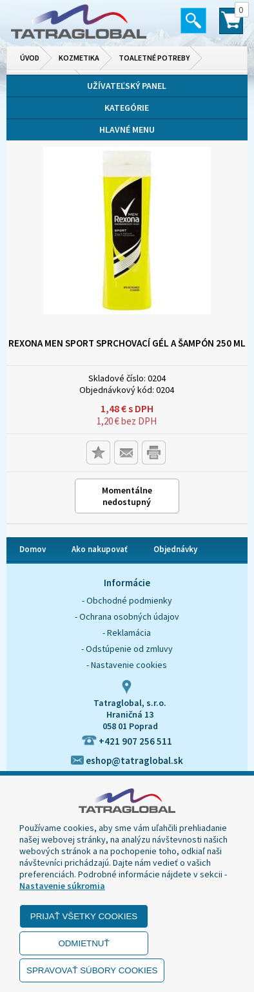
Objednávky (175, 549)
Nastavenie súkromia (62, 886)
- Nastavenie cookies (126, 665)
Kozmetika (79, 57)
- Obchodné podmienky (127, 600)
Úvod (29, 57)
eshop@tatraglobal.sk (127, 760)
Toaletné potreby (154, 57)
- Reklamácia (127, 632)
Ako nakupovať (100, 549)
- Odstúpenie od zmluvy (127, 648)
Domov (32, 549)
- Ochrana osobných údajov (127, 616)
